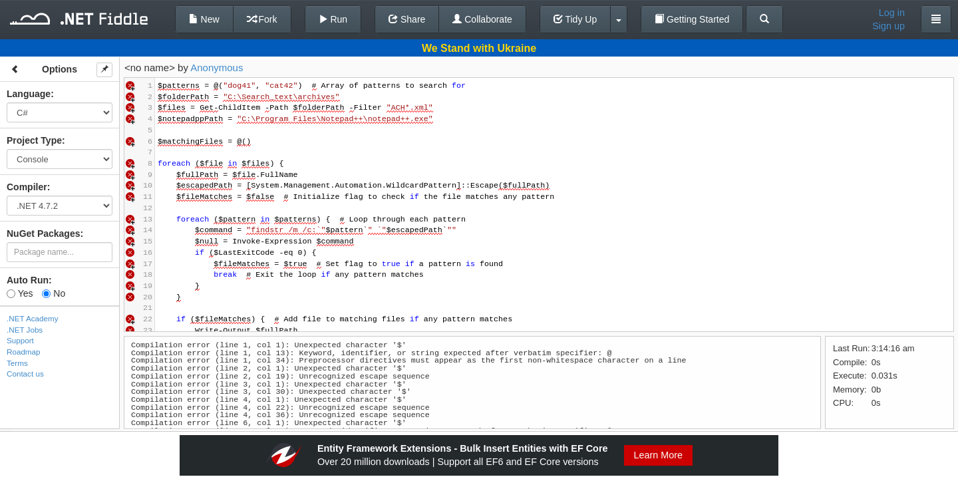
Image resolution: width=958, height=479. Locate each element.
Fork (262, 19)
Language (29, 93)
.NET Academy (33, 318)
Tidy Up (575, 19)
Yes (20, 293)
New (204, 19)
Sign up (888, 26)
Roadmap (24, 351)
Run (333, 19)
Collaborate (482, 19)
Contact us (25, 373)
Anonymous (216, 67)
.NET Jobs (25, 329)
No (53, 293)
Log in (892, 12)
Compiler (27, 187)
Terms (17, 363)
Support (20, 340)
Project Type (34, 140)
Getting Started (692, 19)
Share (407, 19)
